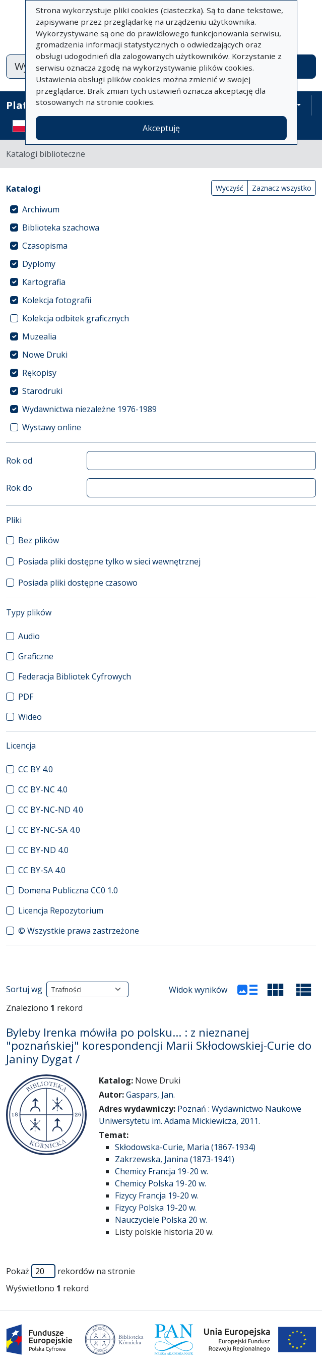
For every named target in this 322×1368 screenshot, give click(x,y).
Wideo (30, 716)
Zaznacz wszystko (281, 188)
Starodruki (42, 390)
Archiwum (40, 209)
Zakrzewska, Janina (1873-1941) (174, 1159)
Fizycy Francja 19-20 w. (157, 1195)
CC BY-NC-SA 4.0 (49, 829)
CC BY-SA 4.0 (42, 870)
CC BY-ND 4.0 (43, 850)
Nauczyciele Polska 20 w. (161, 1219)
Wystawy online (51, 427)
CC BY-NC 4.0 (43, 789)
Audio (29, 636)
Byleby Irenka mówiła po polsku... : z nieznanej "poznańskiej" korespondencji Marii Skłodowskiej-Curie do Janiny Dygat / (158, 1045)
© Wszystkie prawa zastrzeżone (78, 930)
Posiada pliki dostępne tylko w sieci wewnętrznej (109, 561)
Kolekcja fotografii (56, 300)
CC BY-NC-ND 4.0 (50, 809)
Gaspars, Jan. (150, 1094)
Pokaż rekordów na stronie (70, 1271)
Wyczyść (229, 188)
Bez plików (38, 540)
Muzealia (39, 336)
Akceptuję (161, 128)
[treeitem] (161, 209)
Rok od (19, 460)
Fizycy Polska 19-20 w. (156, 1207)
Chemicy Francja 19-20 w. (161, 1171)
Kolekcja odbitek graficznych (75, 318)
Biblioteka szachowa (60, 227)
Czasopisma (45, 245)
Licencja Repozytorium (60, 910)
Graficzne (35, 656)
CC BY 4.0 (35, 769)
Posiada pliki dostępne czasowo (78, 582)
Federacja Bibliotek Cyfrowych (74, 676)
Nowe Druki (45, 354)
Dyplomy (38, 263)
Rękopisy (39, 372)
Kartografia (44, 282)
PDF (25, 696)
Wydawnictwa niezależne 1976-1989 (89, 409)
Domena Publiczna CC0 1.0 (68, 890)
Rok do (19, 487)
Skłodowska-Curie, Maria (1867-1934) (185, 1147)
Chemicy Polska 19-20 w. (160, 1183)
